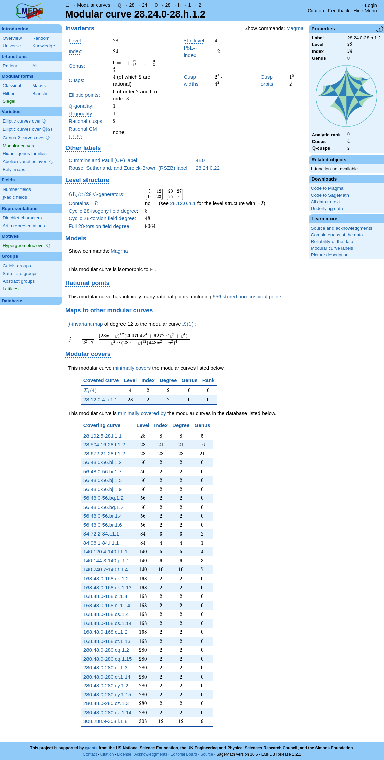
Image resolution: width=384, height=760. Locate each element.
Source (206, 754)
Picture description (330, 254)
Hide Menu (365, 10)
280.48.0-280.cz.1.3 (106, 703)
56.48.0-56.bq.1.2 (103, 498)
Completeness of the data (337, 234)
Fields (8, 179)
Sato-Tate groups (20, 273)
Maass (39, 85)
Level (75, 40)
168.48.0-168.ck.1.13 (107, 587)
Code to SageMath (330, 195)
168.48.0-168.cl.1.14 (106, 605)
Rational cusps (85, 121)
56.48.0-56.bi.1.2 (102, 462)
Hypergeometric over (26, 245)
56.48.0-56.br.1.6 (102, 525)
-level (194, 41)
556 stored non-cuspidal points (247, 296)
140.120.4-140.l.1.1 (105, 551)
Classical (12, 85)
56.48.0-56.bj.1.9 (102, 489)
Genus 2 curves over (26, 138)
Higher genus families (25, 153)
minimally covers (132, 368)
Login (371, 5)
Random (40, 38)
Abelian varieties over (28, 161)
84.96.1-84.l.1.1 (101, 543)
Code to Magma (327, 188)
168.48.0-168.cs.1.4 (106, 614)
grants (91, 748)
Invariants (79, 28)
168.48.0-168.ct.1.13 (106, 641)
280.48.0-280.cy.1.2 (105, 685)
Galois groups (17, 265)
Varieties (11, 111)
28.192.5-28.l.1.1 (102, 436)
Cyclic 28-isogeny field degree (103, 211)
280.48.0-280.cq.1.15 (107, 659)
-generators (96, 194)
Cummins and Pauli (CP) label (103, 160)
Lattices (11, 288)
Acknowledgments (150, 754)
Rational (11, 65)
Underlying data (327, 208)
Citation (316, 10)
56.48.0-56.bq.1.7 (103, 507)
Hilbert (9, 93)
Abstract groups (19, 281)
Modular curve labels (332, 248)
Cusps (76, 80)
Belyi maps (14, 169)
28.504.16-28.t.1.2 (104, 444)
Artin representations (24, 225)
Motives (10, 236)
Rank (208, 380)
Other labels (83, 147)
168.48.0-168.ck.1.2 (106, 578)
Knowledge (43, 45)
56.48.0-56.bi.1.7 (102, 471)
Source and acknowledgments (341, 228)
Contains (83, 203)
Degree (168, 380)
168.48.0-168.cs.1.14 (107, 623)
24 (144, 5)
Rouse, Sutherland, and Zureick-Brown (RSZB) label (128, 168)
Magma (295, 28)
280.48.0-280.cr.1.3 (105, 667)
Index (75, 51)
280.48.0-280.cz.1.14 (107, 712)
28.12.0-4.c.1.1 (100, 399)
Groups (10, 256)
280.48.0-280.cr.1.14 (106, 677)
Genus (76, 66)
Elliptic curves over (24, 121)
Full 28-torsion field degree (99, 226)
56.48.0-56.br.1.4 (102, 516)
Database (12, 300)
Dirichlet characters (22, 217)
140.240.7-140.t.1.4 (105, 569)
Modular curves (93, 5)
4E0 (200, 160)
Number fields (17, 189)
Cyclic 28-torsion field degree (102, 218)
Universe (12, 45)
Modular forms (17, 76)
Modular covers (88, 353)
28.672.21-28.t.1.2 (104, 453)
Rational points (87, 282)
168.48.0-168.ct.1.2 (105, 632)
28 (131, 5)
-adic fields (15, 197)
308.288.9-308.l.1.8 (105, 721)
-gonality (80, 106)
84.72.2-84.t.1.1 (101, 534)
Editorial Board (183, 754)
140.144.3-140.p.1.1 (106, 560)
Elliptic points (84, 95)
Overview (12, 38)
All (34, 65)
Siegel (9, 101)
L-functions (14, 56)
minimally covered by (142, 413)
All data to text (325, 201)
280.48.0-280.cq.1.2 (106, 650)
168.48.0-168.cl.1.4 (105, 596)
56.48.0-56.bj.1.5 (102, 480)
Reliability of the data (332, 241)
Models (75, 238)
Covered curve (101, 380)
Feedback (338, 10)
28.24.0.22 (208, 168)
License (124, 754)
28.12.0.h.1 (183, 203)
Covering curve (102, 425)
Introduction (15, 28)
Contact (90, 754)
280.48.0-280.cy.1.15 (107, 694)
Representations (20, 208)
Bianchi (39, 93)
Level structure (87, 179)
